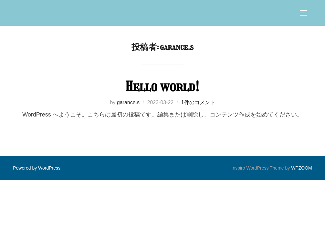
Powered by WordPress (36, 168)
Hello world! (162, 86)
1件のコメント (198, 102)
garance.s (128, 102)
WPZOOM (301, 168)
